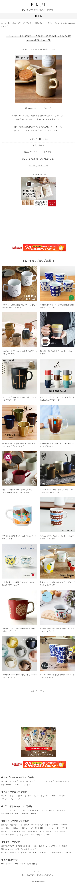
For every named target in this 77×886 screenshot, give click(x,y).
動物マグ (16, 828)
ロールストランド (21, 814)
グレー (12, 799)
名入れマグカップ (62, 781)
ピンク (19, 796)
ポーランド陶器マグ (38, 828)
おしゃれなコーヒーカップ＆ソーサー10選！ (50, 846)
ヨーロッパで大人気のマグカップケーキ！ (55, 852)
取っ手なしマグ (22, 835)
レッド (12, 796)
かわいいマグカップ (27, 781)
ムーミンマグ (32, 831)
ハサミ (51, 810)
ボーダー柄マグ (37, 825)
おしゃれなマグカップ (37, 166)
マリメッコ (61, 810)
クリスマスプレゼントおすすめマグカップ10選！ (19, 852)
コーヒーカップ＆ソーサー (40, 835)
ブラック (20, 799)
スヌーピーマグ (45, 831)
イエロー (53, 796)
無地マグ (4, 825)
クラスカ (22, 810)
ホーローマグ (53, 828)
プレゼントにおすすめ (22, 785)
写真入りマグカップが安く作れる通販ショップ (18, 849)
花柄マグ (64, 825)
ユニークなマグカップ (45, 781)
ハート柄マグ (6, 828)
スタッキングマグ (18, 831)
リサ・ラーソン (7, 814)
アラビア (4, 810)
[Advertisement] (38, 225)
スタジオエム (33, 810)
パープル (62, 796)
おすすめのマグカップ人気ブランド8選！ (16, 846)
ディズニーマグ (59, 831)
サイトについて (7, 864)
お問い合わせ (32, 864)
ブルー (36, 796)
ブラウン (4, 799)
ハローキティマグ (7, 835)
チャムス (43, 810)
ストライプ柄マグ (51, 825)
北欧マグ (13, 825)
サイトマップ (20, 864)
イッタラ (13, 810)
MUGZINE (38, 5)
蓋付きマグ (5, 831)
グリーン (44, 796)
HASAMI (34, 814)
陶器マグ (25, 828)
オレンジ (28, 796)
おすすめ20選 (6, 785)
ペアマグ (64, 828)
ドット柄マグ (24, 825)
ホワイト (4, 796)
